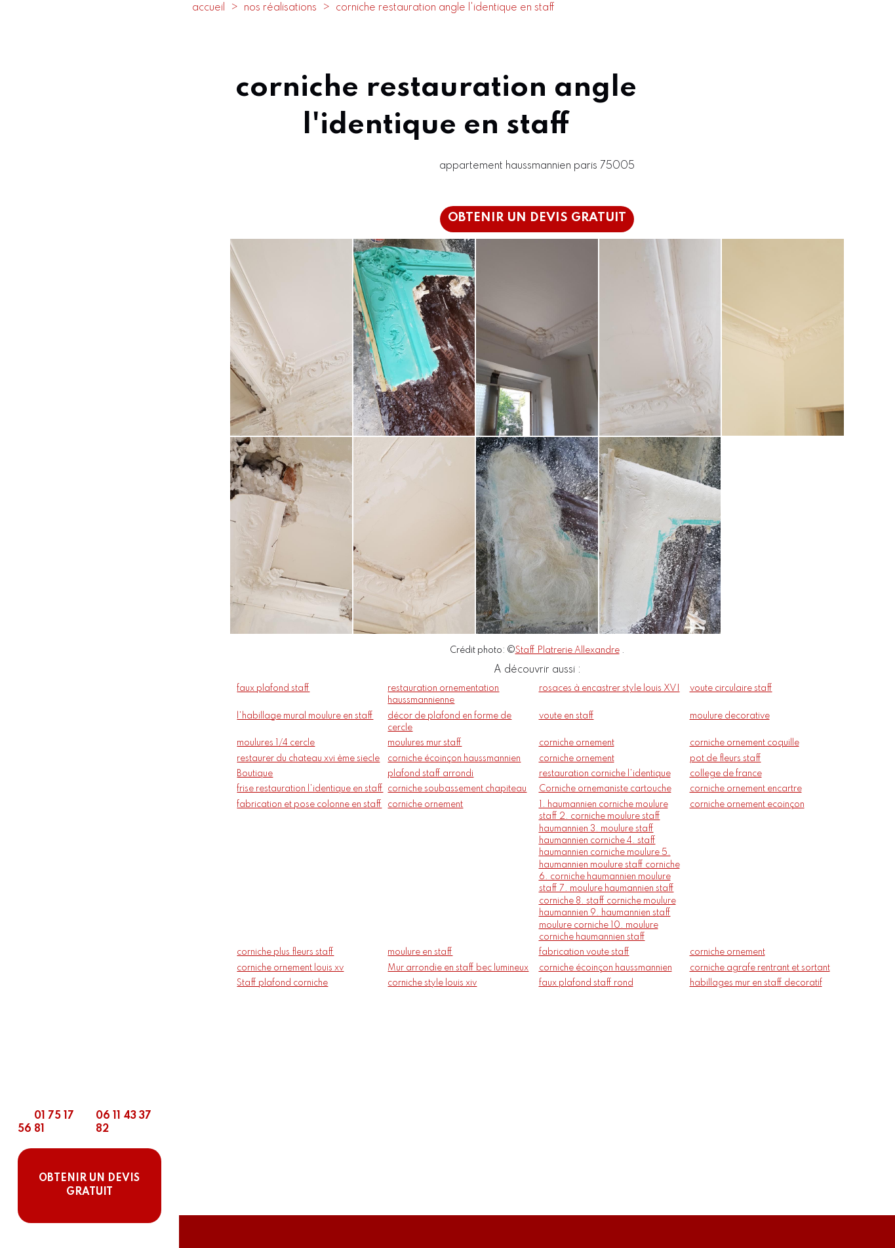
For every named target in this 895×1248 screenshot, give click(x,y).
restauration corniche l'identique (605, 773)
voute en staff (566, 715)
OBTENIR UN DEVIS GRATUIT (89, 1185)
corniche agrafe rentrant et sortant (760, 967)
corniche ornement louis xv (290, 967)
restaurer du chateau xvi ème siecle (308, 758)
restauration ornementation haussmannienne (443, 694)
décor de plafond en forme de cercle (449, 721)
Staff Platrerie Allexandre (567, 650)
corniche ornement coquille (744, 742)
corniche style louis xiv (432, 983)
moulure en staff (420, 952)
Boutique (255, 773)
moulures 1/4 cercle (276, 742)
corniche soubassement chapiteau (457, 788)
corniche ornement (576, 742)
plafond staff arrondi (430, 773)
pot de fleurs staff (725, 758)
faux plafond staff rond (586, 983)
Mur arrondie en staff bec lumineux (458, 967)
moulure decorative (730, 715)
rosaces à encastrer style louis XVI (609, 688)
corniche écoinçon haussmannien (454, 758)
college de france (726, 773)
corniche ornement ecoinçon (747, 804)
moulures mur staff (425, 742)
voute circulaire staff (731, 688)
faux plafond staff (273, 688)
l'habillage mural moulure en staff (305, 715)
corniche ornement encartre (746, 788)
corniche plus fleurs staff (285, 952)
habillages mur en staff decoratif (756, 983)
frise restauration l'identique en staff (310, 788)
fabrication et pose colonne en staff (309, 804)
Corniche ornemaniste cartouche (605, 788)
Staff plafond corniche (282, 983)
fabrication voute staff (584, 952)
